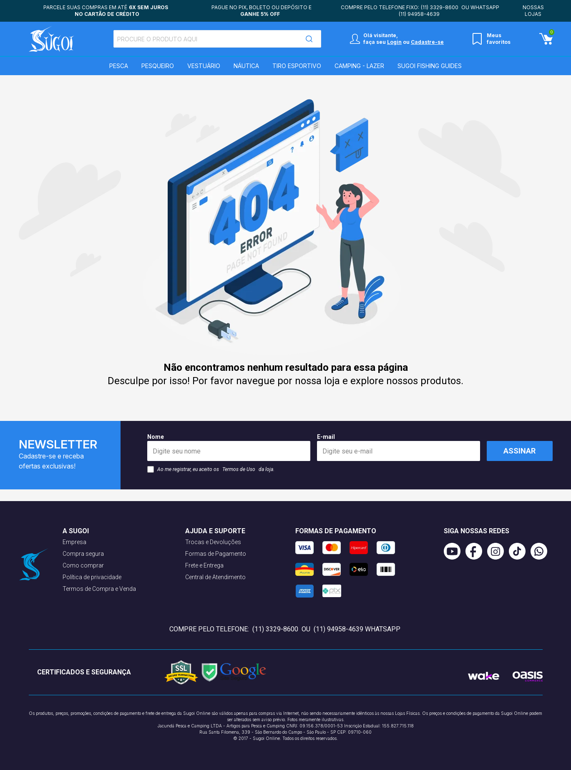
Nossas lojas (533, 10)
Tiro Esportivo (296, 65)
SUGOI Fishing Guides (429, 65)
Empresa (74, 542)
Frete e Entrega (204, 565)
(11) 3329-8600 (439, 7)
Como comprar (83, 565)
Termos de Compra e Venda (99, 588)
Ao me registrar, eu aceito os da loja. (210, 469)
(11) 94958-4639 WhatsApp (357, 629)
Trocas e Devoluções (213, 542)
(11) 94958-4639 (419, 14)
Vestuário (203, 65)
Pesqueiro (157, 65)
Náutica (246, 65)
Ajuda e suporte (215, 531)
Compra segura (83, 553)
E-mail (398, 447)
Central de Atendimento (215, 577)
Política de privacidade (92, 577)
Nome (228, 447)
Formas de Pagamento (215, 553)
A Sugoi (76, 531)
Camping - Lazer (359, 65)
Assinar (519, 450)
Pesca (118, 65)
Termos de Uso (238, 469)
